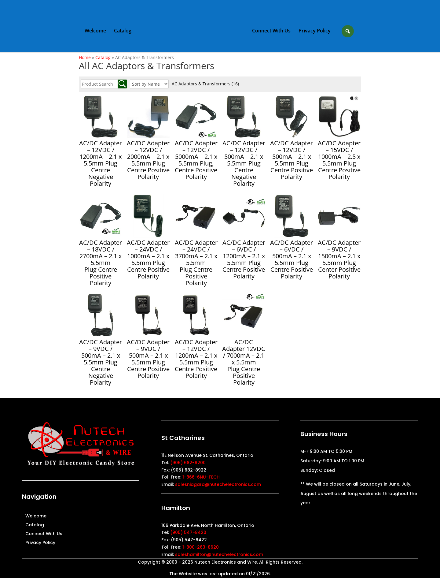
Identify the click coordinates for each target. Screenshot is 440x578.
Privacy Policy (314, 31)
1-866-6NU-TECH (201, 477)
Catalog (123, 31)
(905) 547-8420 (188, 532)
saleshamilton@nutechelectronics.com (219, 554)
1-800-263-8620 (200, 547)
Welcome (95, 31)
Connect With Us (271, 31)
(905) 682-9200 (188, 463)
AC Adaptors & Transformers (205, 84)
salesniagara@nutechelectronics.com (218, 484)
